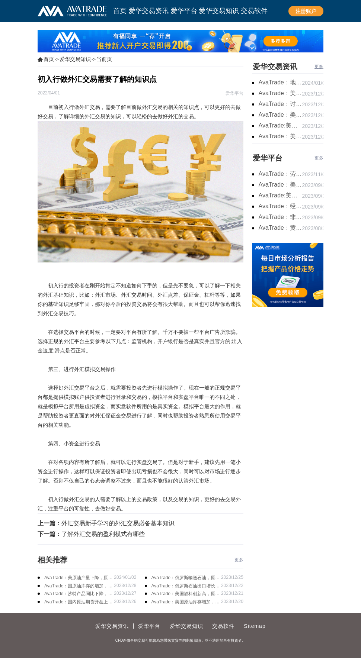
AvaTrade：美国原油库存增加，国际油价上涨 (185, 602)
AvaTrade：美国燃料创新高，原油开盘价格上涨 (185, 594)
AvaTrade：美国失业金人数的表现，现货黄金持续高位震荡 (280, 136)
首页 (49, 59)
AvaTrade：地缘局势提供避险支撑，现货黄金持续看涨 (280, 82)
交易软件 (223, 626)
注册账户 (305, 11)
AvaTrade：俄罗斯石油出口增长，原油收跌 (185, 586)
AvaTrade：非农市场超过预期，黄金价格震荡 (280, 217)
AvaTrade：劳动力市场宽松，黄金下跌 (280, 174)
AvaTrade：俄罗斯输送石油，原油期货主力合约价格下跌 (185, 578)
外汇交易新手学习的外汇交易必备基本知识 (118, 523)
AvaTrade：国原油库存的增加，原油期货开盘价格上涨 (78, 586)
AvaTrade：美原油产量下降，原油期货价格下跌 (78, 578)
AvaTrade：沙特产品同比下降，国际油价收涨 (78, 594)
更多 (238, 559)
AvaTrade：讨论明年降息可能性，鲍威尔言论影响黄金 (280, 104)
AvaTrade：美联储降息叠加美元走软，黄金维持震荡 (280, 93)
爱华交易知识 (75, 59)
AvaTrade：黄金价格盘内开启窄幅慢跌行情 (280, 228)
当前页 (104, 59)
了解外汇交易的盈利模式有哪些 (103, 534)
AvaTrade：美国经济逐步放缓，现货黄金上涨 (280, 115)
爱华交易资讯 (275, 66)
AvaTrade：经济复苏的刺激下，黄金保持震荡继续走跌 (280, 206)
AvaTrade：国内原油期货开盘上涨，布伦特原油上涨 (76, 602)
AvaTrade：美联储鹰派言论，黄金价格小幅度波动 (280, 184)
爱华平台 (267, 158)
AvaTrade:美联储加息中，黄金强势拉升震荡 (280, 125)
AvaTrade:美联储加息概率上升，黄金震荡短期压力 (280, 195)
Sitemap (254, 626)
